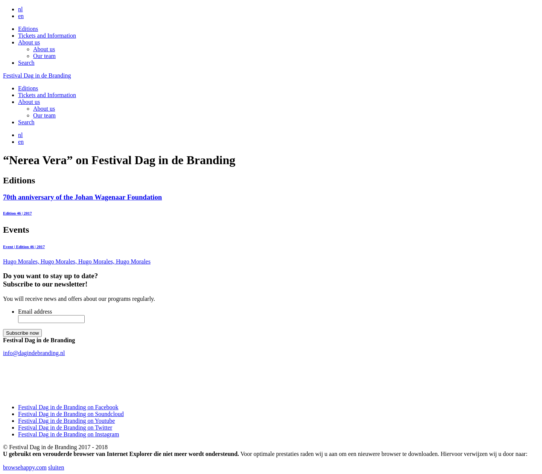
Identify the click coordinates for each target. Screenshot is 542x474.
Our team (44, 56)
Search (26, 62)
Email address (35, 311)
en (21, 16)
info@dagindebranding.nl (34, 353)
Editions (28, 29)
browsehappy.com (25, 467)
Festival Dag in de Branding (37, 75)
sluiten (56, 467)
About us (29, 42)
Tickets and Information (47, 35)
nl (20, 9)
